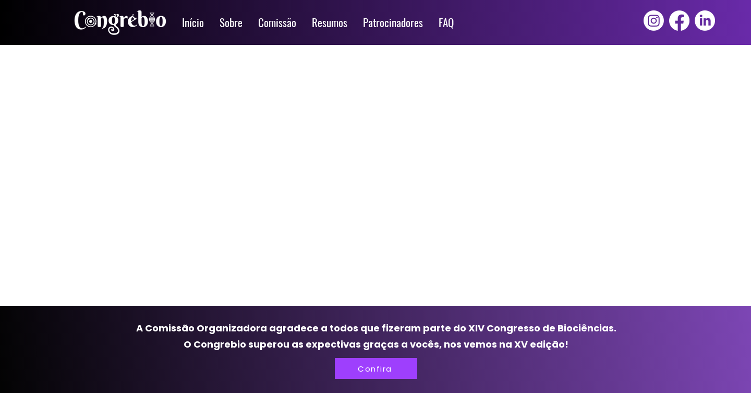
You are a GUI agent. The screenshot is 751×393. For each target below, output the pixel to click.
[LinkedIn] (705, 20)
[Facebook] (679, 20)
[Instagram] (654, 20)
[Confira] (376, 368)
